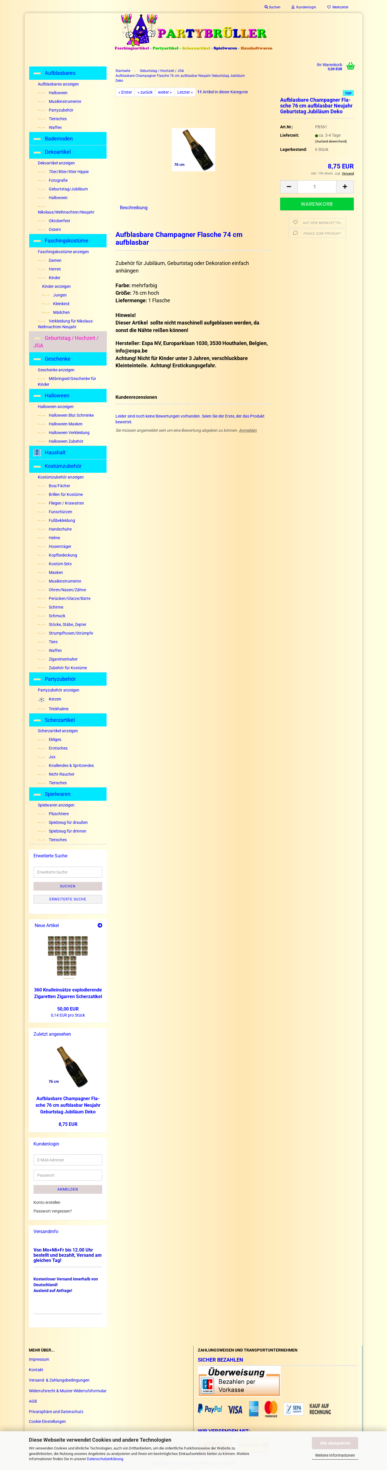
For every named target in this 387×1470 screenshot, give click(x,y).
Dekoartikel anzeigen (56, 163)
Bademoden (53, 139)
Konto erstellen (47, 1202)
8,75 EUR (68, 1124)
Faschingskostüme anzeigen (63, 251)
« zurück (144, 92)
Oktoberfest (54, 220)
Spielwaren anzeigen (56, 805)
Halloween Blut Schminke (66, 415)
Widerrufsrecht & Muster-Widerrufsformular (68, 1391)
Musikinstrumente (59, 101)
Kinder (49, 277)
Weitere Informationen (335, 1455)
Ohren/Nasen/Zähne (62, 589)
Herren (49, 269)
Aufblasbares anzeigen (58, 84)
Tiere (47, 641)
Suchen (68, 886)
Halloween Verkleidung (64, 432)
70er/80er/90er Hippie (63, 171)
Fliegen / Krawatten (61, 503)
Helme (49, 537)
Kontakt (36, 1369)
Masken (50, 572)
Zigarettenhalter (58, 659)
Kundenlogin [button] (303, 7)
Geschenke (52, 359)
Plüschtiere (53, 813)
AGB (33, 1401)
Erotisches (53, 748)
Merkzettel (337, 7)
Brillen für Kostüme (60, 494)
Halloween (53, 92)
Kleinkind (55, 303)
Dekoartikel (52, 152)
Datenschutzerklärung (105, 1459)
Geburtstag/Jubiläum (63, 189)
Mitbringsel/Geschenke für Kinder (67, 381)
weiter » (165, 92)
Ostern (49, 229)
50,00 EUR (68, 1009)
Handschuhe (55, 529)
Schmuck (51, 615)
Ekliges (49, 739)
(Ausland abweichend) (331, 141)
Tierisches (52, 118)
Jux (46, 757)
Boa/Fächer (54, 485)
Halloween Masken (60, 424)
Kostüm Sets (55, 563)
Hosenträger (54, 546)
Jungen (54, 295)
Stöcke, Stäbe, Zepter (62, 624)
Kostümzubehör (57, 466)
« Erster (125, 92)
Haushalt (50, 452)
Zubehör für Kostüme (62, 668)
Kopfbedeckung (57, 555)
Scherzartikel (54, 720)
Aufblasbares (54, 73)
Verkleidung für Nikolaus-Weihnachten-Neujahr (66, 324)
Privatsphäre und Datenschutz (56, 1411)
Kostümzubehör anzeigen (61, 477)
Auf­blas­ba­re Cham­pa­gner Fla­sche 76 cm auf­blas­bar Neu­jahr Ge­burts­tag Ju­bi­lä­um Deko (68, 1105)
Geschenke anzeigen (56, 370)
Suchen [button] (272, 7)
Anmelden (248, 430)
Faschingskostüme (61, 241)
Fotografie (53, 180)
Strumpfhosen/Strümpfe (65, 633)
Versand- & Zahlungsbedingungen (59, 1380)
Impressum (39, 1359)
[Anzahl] (316, 186)
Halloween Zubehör (60, 441)
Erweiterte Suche (67, 899)
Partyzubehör (55, 110)
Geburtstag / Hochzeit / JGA (66, 342)
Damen (50, 260)
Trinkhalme (53, 709)
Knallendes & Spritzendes (66, 765)
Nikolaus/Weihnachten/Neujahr (66, 210)
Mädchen (56, 312)
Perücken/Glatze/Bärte (64, 598)
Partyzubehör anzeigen (58, 690)
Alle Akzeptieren (335, 1443)
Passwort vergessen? (53, 1211)
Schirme (50, 607)
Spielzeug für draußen (63, 822)
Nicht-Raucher (56, 774)
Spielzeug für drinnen (62, 831)
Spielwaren (52, 794)
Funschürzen (55, 511)
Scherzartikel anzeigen (58, 730)
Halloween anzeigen (56, 406)
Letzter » (185, 92)
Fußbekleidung (56, 520)
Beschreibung (134, 207)
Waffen (50, 127)
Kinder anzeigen (56, 286)
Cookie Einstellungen (47, 1421)
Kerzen (49, 699)
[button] (288, 186)
